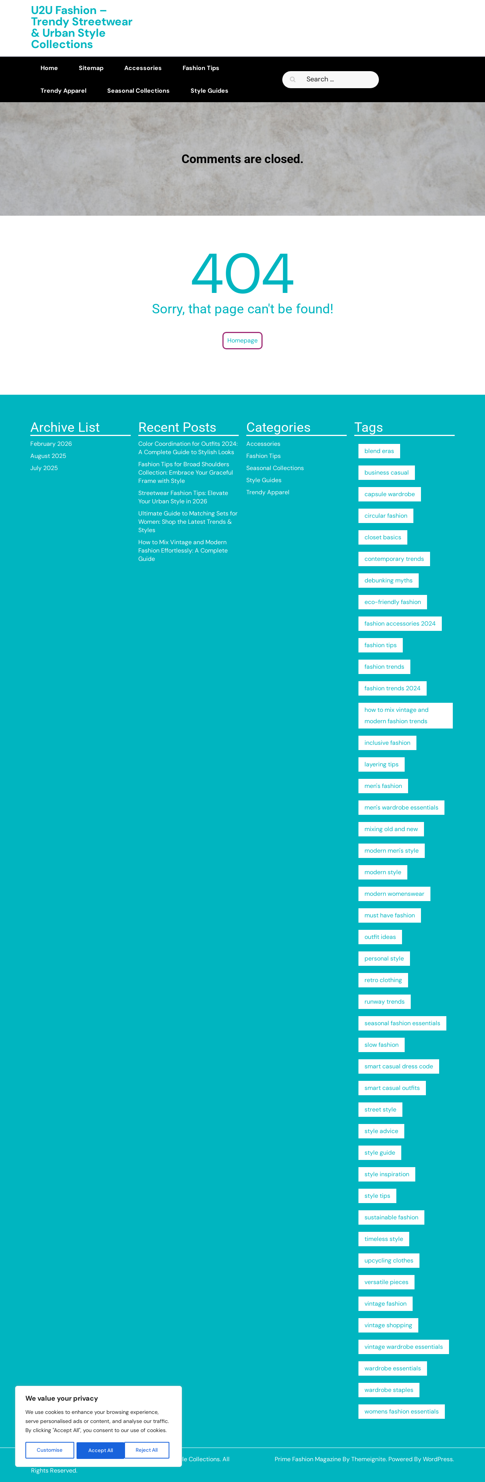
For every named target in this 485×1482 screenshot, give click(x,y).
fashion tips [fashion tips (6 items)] (381, 645)
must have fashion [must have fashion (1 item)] (390, 915)
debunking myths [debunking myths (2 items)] (389, 580)
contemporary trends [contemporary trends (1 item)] (394, 559)
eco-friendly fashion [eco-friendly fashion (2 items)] (393, 602)
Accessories (143, 68)
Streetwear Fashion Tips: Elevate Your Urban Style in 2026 (183, 497)
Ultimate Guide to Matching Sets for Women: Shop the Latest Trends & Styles (188, 521)
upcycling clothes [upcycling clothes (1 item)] (389, 1260)
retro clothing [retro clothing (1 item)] (383, 980)
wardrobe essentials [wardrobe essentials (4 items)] (393, 1368)
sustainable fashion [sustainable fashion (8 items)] (391, 1217)
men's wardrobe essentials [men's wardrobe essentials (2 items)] (401, 807)
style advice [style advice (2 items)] (381, 1131)
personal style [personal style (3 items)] (384, 958)
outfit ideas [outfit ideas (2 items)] (380, 937)
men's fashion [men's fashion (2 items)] (383, 786)
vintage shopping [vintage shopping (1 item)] (388, 1325)
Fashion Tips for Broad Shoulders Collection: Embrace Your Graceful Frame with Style (185, 472)
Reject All (99, 1450)
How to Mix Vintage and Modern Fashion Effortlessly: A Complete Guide (183, 550)
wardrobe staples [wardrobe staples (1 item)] (389, 1390)
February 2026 (51, 444)
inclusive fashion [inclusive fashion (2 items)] (387, 743)
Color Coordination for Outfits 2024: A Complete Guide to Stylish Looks (188, 448)
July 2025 (44, 468)
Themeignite (368, 1459)
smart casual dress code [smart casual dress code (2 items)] (399, 1066)
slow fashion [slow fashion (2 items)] (382, 1045)
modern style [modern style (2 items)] (383, 872)
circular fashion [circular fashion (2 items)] (386, 516)
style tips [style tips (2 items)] (377, 1196)
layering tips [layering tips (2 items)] (382, 764)
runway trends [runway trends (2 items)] (385, 1002)
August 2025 (48, 456)
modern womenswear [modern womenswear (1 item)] (394, 894)
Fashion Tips (201, 68)
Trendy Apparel (63, 91)
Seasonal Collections (138, 91)
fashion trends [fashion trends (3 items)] (384, 667)
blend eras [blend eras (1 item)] (379, 451)
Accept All (148, 1450)
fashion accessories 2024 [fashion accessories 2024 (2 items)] (400, 623)
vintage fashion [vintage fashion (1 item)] (386, 1304)
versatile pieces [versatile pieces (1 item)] (386, 1282)
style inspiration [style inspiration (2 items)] (387, 1174)
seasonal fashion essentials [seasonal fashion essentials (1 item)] (402, 1023)
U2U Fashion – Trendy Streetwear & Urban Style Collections (82, 27)
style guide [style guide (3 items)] (380, 1153)
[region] (98, 1427)
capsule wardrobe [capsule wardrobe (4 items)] (390, 494)
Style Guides (209, 91)
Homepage (242, 340)
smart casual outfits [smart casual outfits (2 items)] (392, 1088)
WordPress (438, 1459)
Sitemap (91, 68)
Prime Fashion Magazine (308, 1459)
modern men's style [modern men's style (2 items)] (392, 851)
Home (49, 68)
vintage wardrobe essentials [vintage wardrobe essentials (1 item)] (404, 1347)
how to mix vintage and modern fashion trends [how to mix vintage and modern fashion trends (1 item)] (397, 715)
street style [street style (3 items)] (380, 1109)
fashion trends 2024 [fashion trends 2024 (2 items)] (393, 688)
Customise (49, 1450)
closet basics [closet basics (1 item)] (383, 537)
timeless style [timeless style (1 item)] (384, 1239)
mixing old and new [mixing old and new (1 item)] (391, 829)
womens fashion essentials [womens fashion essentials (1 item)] (402, 1411)
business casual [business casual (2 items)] (387, 472)
